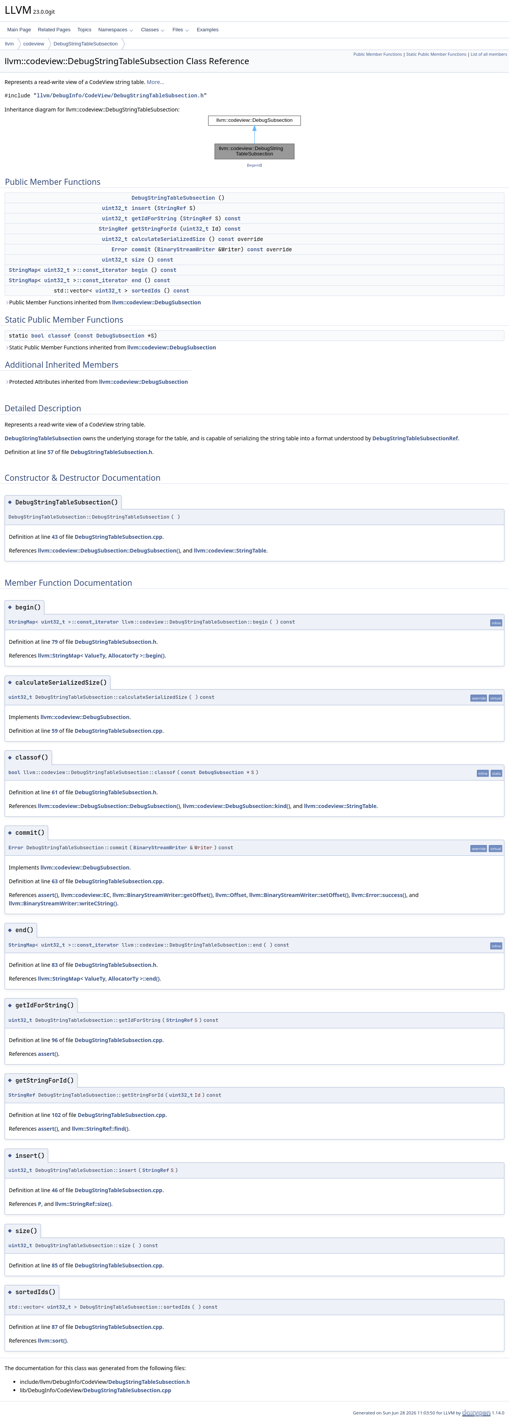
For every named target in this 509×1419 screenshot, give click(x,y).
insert (141, 208)
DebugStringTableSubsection (85, 44)
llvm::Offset (231, 895)
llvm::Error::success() (379, 895)
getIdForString (154, 218)
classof (59, 335)
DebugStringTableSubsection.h (111, 452)
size (137, 259)
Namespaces (115, 29)
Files (180, 29)
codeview (33, 44)
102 (56, 1114)
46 (55, 1190)
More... (155, 82)
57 (50, 452)
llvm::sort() (52, 1340)
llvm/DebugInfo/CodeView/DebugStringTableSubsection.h (120, 95)
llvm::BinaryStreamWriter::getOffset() (162, 895)
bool (37, 335)
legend (254, 165)
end (136, 280)
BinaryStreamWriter (186, 249)
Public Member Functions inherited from (103, 302)
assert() (48, 895)
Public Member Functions (377, 54)
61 (55, 792)
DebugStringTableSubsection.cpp (118, 536)
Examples (208, 29)
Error (120, 249)
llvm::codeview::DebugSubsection (156, 302)
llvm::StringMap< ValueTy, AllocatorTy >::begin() (101, 655)
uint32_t (115, 208)
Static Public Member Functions (436, 54)
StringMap (23, 270)
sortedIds (145, 290)
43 (55, 536)
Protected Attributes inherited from (96, 381)
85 (55, 1265)
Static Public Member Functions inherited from (110, 347)
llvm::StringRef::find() (100, 1128)
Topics (84, 29)
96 (55, 1040)
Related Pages (54, 29)
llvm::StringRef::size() (83, 1203)
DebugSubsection (120, 335)
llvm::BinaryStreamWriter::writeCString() (63, 903)
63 (55, 881)
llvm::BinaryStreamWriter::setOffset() (299, 895)
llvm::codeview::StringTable (230, 550)
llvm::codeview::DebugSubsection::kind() (236, 806)
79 (55, 641)
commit (141, 249)
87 (55, 1326)
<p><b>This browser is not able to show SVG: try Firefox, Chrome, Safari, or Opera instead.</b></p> (254, 137)
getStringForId (154, 228)
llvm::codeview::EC (85, 895)
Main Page (19, 29)
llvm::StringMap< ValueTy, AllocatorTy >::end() (98, 978)
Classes (153, 29)
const (233, 218)
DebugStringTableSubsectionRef (415, 438)
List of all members (489, 54)
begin (139, 270)
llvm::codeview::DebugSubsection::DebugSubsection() (109, 550)
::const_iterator (101, 270)
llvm (9, 44)
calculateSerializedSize (168, 239)
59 (55, 730)
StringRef (171, 208)
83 (55, 964)
